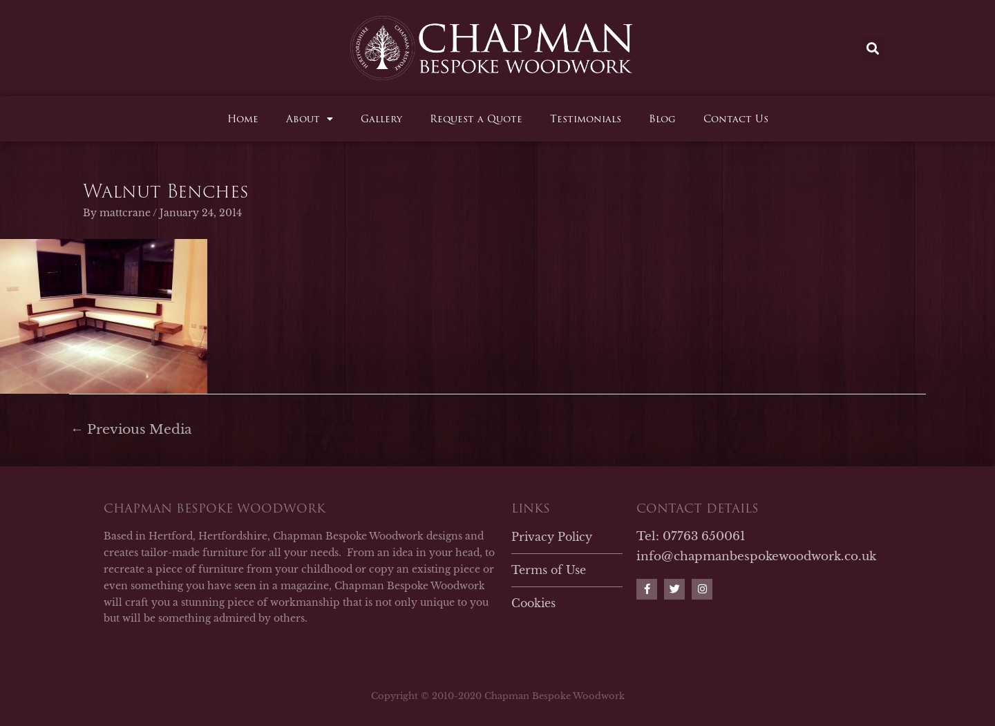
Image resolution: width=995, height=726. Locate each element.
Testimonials (585, 118)
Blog (662, 118)
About (309, 119)
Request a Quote (476, 118)
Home (242, 118)
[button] (873, 48)
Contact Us (735, 118)
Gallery (381, 118)
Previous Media (131, 429)
